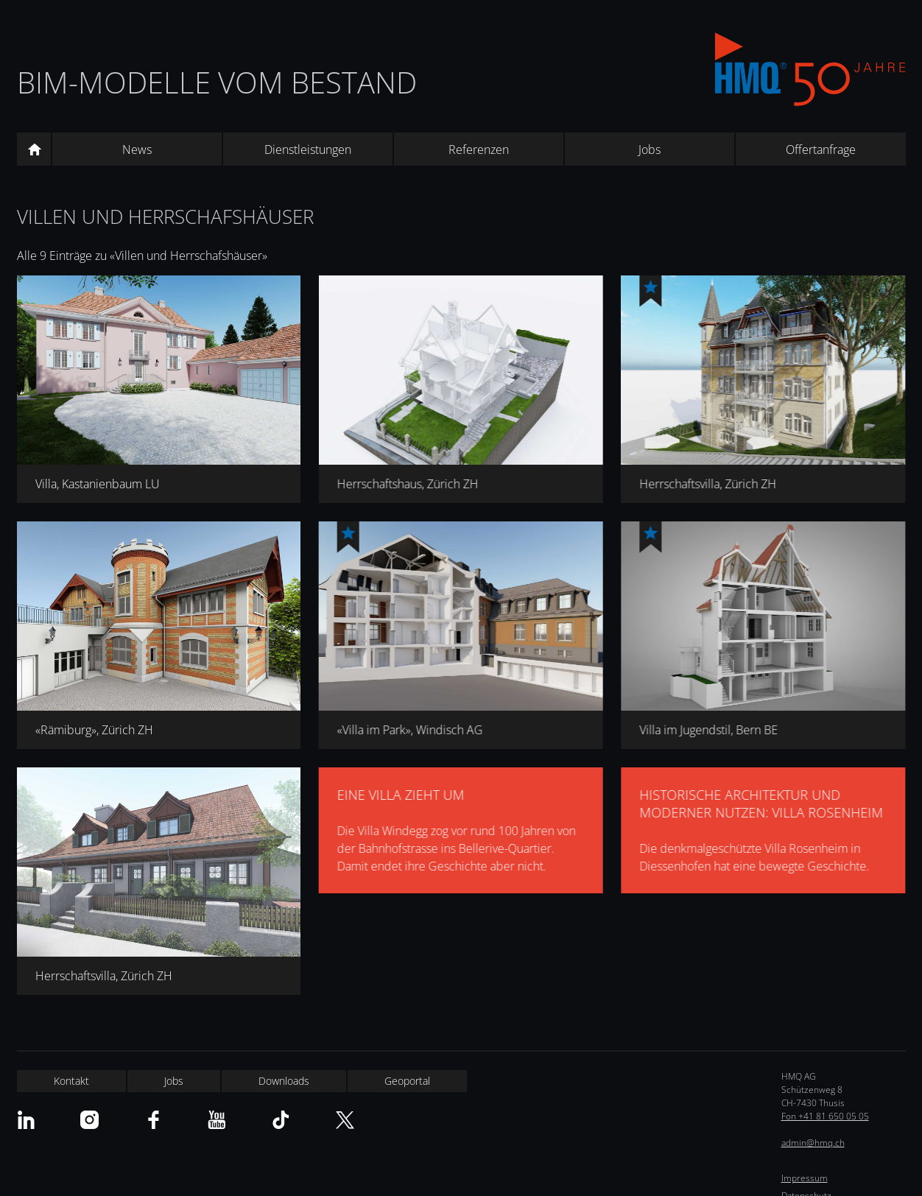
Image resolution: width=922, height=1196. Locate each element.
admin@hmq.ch (813, 1142)
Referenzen (478, 149)
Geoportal (407, 1081)
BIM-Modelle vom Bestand (217, 82)
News (137, 149)
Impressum (804, 1178)
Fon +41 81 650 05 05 (825, 1116)
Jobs (649, 149)
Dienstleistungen (307, 149)
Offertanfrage (821, 149)
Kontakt (71, 1081)
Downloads (283, 1081)
